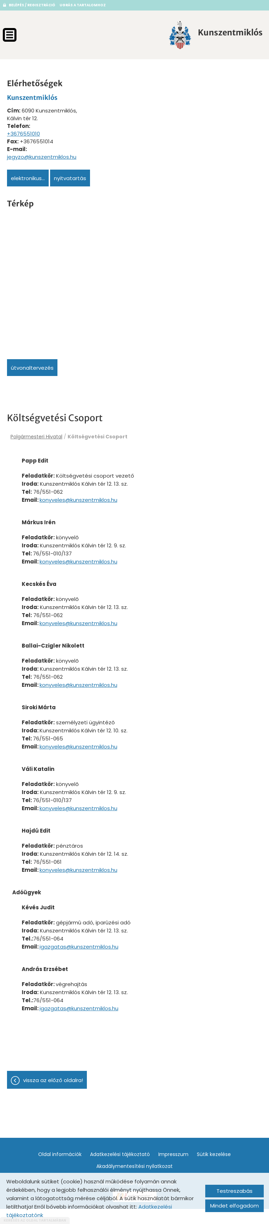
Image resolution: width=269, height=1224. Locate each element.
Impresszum (173, 1169)
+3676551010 (23, 130)
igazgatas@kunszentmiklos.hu (104, 957)
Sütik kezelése (214, 1169)
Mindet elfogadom (234, 1205)
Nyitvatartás (70, 175)
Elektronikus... (28, 175)
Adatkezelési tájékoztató (120, 1169)
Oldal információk (60, 1169)
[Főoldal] (161, 35)
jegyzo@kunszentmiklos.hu (41, 153)
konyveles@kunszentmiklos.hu (104, 503)
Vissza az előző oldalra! (53, 1095)
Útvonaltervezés (32, 364)
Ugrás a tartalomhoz (83, 5)
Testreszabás (234, 1191)
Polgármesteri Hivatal (36, 433)
